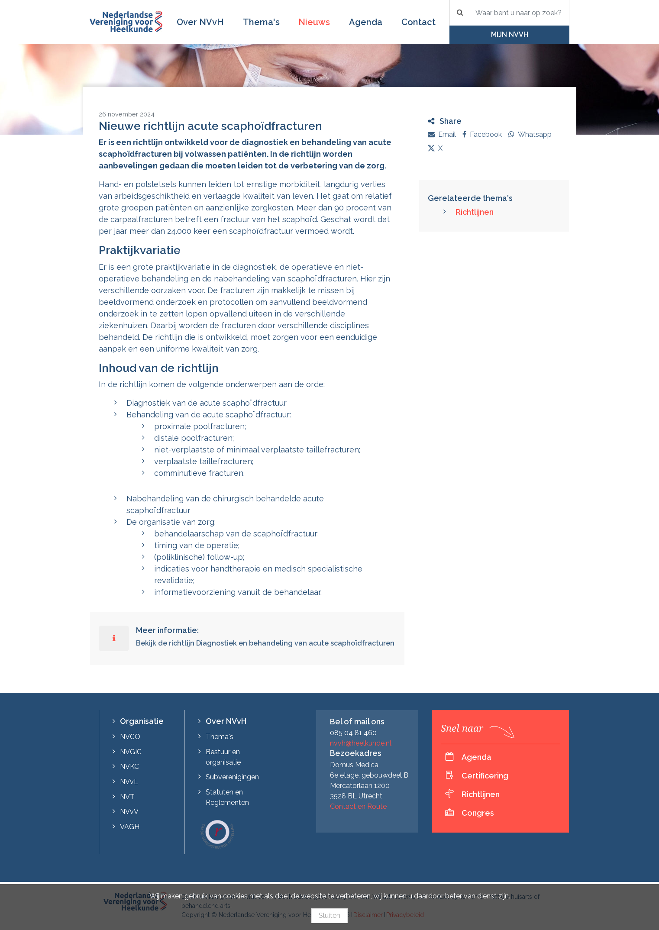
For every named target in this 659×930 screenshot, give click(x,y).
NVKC (129, 766)
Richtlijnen (474, 211)
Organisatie (142, 721)
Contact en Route (358, 806)
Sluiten (329, 915)
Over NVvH (200, 22)
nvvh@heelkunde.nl (360, 743)
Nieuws (314, 22)
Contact (418, 22)
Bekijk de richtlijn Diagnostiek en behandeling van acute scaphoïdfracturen (265, 643)
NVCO (130, 737)
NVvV (129, 811)
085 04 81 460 (353, 733)
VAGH (129, 827)
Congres (478, 812)
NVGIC (131, 752)
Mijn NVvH (509, 34)
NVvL (129, 782)
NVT (127, 797)
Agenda (365, 22)
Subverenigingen (232, 777)
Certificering (485, 775)
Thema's (261, 22)
